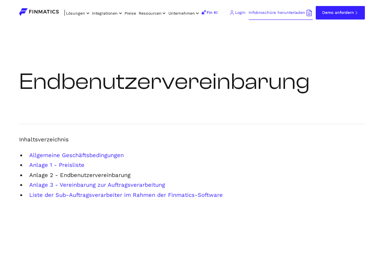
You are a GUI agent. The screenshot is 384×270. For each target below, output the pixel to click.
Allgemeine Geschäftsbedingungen (76, 155)
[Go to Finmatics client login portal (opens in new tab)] (237, 13)
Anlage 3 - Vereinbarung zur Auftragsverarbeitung (97, 185)
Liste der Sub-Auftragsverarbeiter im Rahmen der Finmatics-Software (126, 195)
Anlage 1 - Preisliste (56, 165)
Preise (130, 13)
